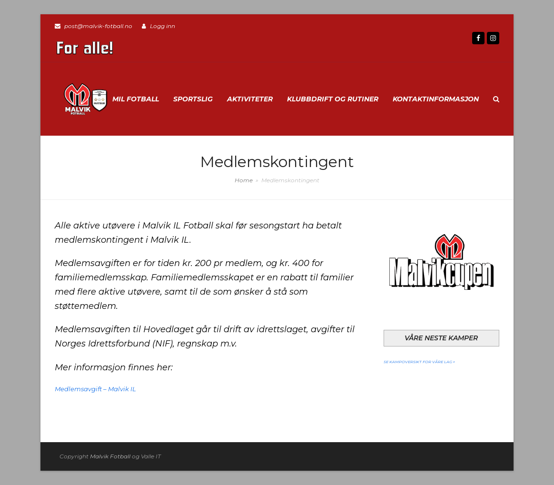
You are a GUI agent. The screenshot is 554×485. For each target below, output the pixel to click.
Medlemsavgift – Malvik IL (95, 389)
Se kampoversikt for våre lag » (419, 361)
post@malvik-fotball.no (98, 26)
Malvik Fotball (110, 456)
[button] (496, 99)
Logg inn (162, 26)
